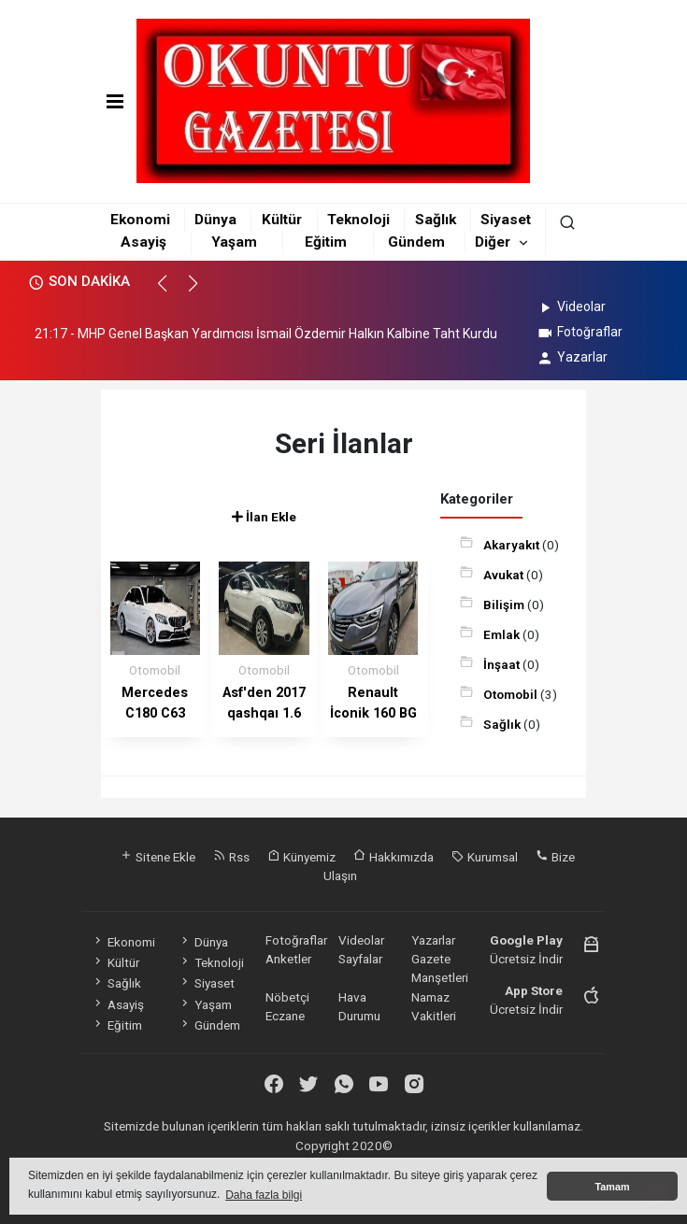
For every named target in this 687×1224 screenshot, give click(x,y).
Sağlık (435, 219)
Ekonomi (140, 219)
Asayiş (143, 242)
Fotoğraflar (579, 331)
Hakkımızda (393, 856)
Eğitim (326, 242)
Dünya (215, 219)
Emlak (502, 634)
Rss (231, 856)
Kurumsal (484, 856)
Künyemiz (301, 856)
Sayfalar (360, 958)
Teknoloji (358, 219)
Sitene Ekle (157, 856)
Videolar (571, 306)
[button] (170, 291)
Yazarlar (572, 356)
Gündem (416, 242)
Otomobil (511, 694)
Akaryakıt (512, 544)
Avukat (504, 574)
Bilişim (505, 604)
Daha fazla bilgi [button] (263, 1195)
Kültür (282, 219)
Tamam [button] (611, 1186)
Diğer (492, 242)
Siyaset (505, 219)
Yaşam (234, 242)
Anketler (288, 958)
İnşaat (502, 664)
